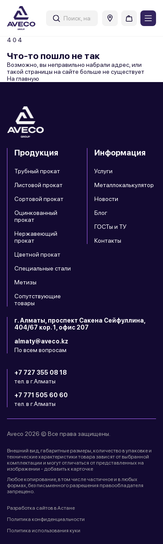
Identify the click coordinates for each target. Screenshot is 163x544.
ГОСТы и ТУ (110, 226)
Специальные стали (42, 268)
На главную (23, 78)
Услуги (103, 171)
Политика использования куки (43, 531)
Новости (106, 198)
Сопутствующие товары (37, 300)
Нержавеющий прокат (35, 237)
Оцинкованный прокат (35, 216)
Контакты (107, 240)
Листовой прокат (38, 184)
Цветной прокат (37, 254)
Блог (100, 212)
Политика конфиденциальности (46, 519)
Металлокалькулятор (124, 184)
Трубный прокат (37, 171)
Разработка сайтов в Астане (41, 508)
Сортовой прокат (38, 198)
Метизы (25, 282)
